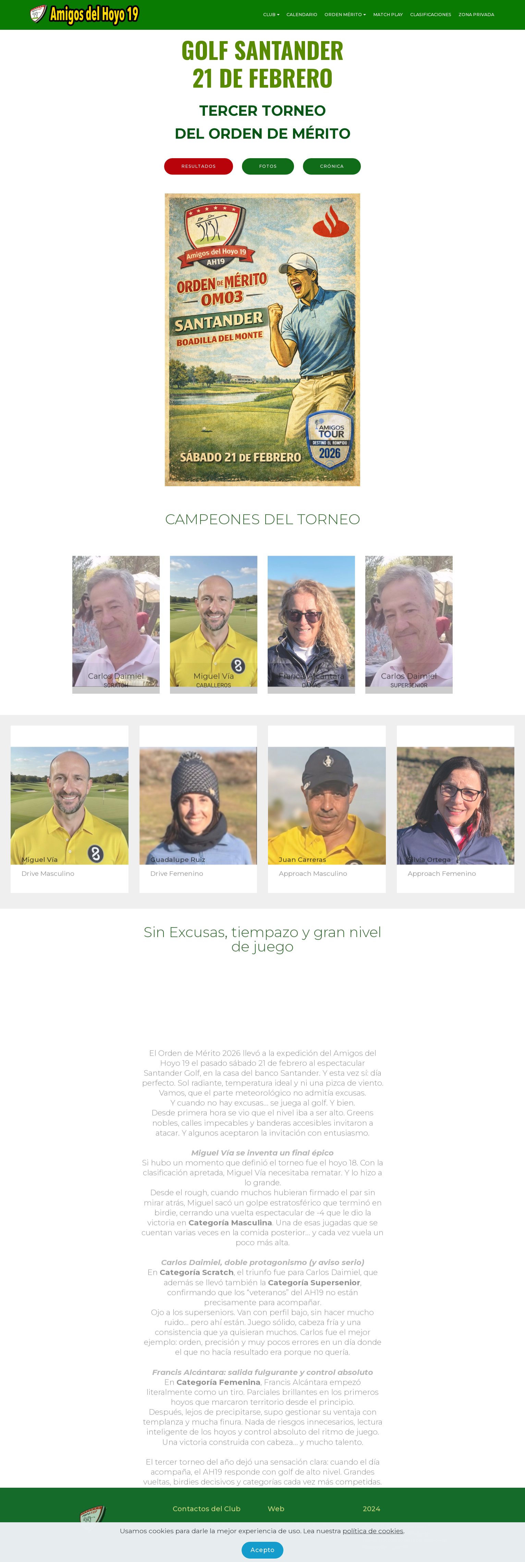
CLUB (269, 14)
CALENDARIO (301, 14)
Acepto (262, 1550)
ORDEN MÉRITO (343, 14)
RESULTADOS (198, 166)
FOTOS (268, 166)
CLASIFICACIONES (430, 14)
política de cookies (373, 1530)
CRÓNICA (332, 166)
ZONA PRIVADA (476, 14)
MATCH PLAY (388, 14)
